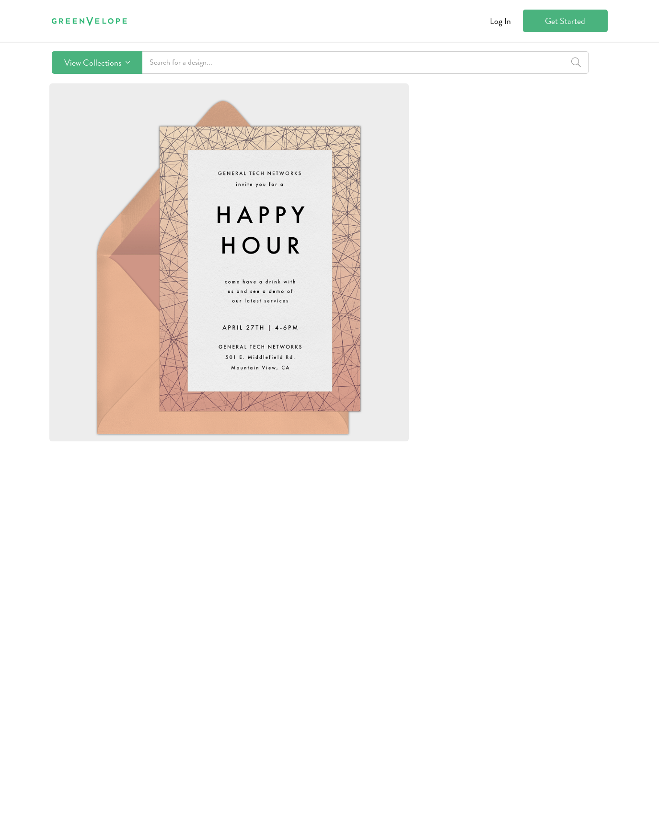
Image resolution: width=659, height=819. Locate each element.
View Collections (97, 62)
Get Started (565, 20)
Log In (500, 20)
